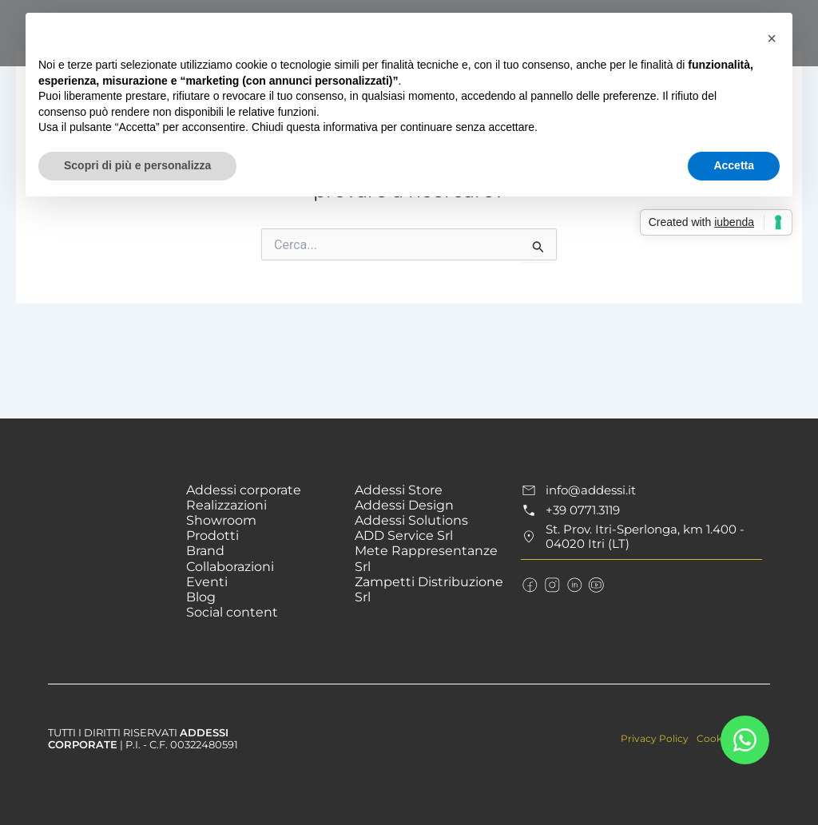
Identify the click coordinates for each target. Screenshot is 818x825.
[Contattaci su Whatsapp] (745, 740)
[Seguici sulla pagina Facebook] (529, 581)
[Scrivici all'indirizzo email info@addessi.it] (641, 490)
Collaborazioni (230, 566)
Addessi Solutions (411, 520)
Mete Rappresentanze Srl (426, 558)
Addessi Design (404, 505)
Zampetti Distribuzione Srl (429, 589)
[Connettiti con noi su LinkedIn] (569, 581)
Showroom (221, 520)
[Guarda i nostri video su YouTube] (589, 581)
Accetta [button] (733, 165)
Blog (201, 597)
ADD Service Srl (404, 535)
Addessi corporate (243, 490)
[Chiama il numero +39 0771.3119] (641, 510)
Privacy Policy (649, 738)
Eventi (207, 581)
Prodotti (212, 535)
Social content (232, 612)
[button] (771, 38)
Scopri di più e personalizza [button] (137, 165)
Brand (205, 550)
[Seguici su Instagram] (549, 581)
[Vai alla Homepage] (112, 504)
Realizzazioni (226, 505)
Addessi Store (399, 490)
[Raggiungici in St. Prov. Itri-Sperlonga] (641, 535)
